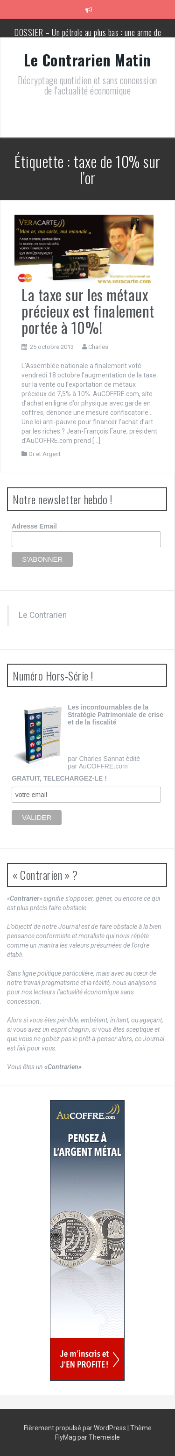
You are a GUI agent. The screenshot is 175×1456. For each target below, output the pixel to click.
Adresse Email (34, 526)
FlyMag (65, 1437)
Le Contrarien (43, 615)
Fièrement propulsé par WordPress (75, 1428)
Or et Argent (44, 453)
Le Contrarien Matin (87, 60)
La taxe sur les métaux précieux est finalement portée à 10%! (87, 310)
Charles (98, 346)
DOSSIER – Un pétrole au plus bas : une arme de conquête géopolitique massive (87, 37)
